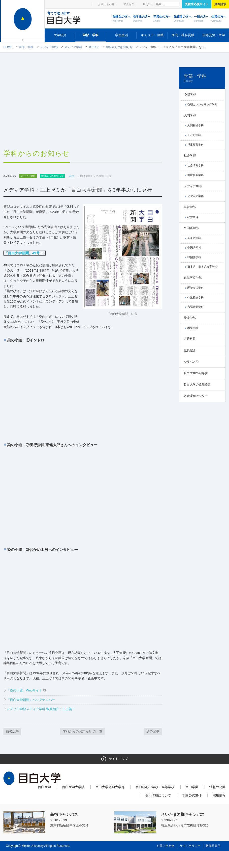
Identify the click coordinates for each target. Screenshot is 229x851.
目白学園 (192, 787)
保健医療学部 (193, 278)
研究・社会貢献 (183, 35)
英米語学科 (194, 237)
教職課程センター (196, 396)
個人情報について (158, 795)
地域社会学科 (195, 175)
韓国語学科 (194, 257)
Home (7, 47)
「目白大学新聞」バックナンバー (31, 700)
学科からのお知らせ (119, 47)
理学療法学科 (195, 287)
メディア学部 (49, 47)
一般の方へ (201, 19)
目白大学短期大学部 (110, 787)
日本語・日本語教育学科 (202, 266)
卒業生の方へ (162, 19)
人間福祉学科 (195, 125)
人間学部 (190, 115)
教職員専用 (213, 846)
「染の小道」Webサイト (24, 690)
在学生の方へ (142, 19)
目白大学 (44, 787)
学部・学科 (91, 35)
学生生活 (121, 35)
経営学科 (192, 217)
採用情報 (219, 795)
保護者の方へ (183, 19)
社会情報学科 (195, 165)
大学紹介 (60, 35)
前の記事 (12, 731)
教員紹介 (190, 350)
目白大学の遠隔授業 (197, 384)
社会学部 (190, 155)
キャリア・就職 (152, 35)
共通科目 (190, 338)
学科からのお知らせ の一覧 (82, 731)
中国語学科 (194, 247)
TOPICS (93, 47)
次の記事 (152, 731)
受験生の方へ (122, 19)
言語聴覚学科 (195, 306)
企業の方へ (218, 19)
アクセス (128, 4)
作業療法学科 (195, 297)
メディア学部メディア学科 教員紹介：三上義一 (41, 709)
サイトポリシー (190, 846)
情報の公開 (217, 787)
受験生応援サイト (197, 4)
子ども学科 (194, 134)
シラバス (190, 361)
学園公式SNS (192, 795)
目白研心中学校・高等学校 (155, 787)
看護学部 (190, 318)
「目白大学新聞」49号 (24, 253)
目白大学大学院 (73, 787)
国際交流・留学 (213, 35)
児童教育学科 (195, 144)
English (147, 4)
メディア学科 (73, 47)
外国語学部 (191, 228)
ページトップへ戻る (215, 836)
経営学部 (190, 207)
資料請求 (220, 4)
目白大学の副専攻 (196, 373)
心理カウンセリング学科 (202, 104)
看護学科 (192, 327)
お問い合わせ (106, 4)
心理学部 (190, 94)
